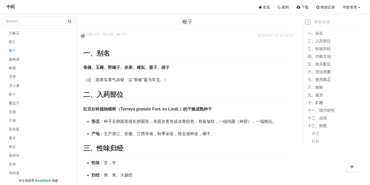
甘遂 (12, 112)
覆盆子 (14, 103)
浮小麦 (14, 86)
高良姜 (14, 129)
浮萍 (12, 77)
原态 (315, 133)
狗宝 (12, 147)
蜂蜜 (12, 68)
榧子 (12, 51)
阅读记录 (325, 7)
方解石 (14, 33)
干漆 (12, 120)
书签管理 (351, 7)
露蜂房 (14, 59)
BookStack (43, 180)
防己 (12, 42)
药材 (315, 141)
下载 (303, 7)
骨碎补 (14, 155)
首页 (264, 7)
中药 (11, 7)
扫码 (113, 34)
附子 (12, 94)
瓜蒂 (12, 164)
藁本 (12, 138)
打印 (127, 34)
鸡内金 (14, 173)
